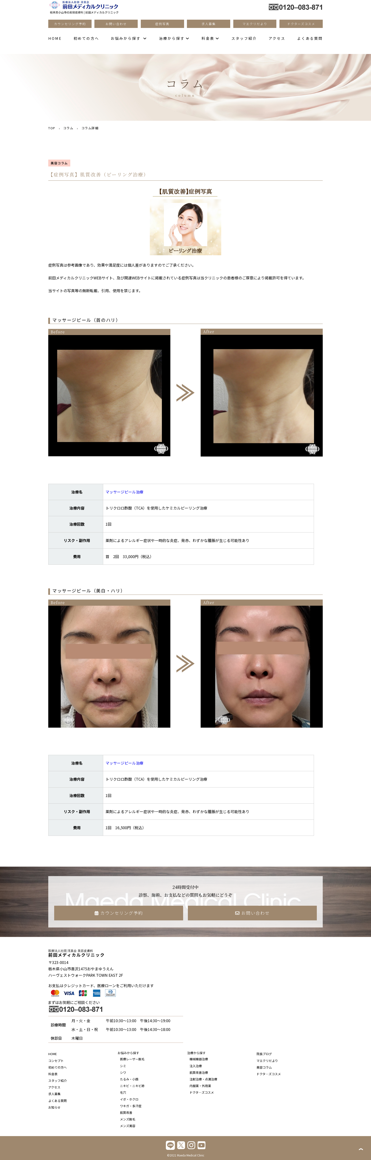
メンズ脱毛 (127, 1119)
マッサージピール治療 (124, 492)
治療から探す (174, 38)
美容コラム (264, 1067)
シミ (123, 1066)
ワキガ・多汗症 (130, 1106)
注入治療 (196, 1066)
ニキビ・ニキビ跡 (132, 1086)
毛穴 (123, 1092)
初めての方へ (86, 38)
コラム (68, 128)
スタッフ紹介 (244, 38)
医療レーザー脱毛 (132, 1059)
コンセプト (56, 1060)
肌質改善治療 (199, 1072)
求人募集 (54, 1094)
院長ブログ (264, 1054)
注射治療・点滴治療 (203, 1079)
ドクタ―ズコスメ (202, 1092)
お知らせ (54, 1107)
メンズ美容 (127, 1126)
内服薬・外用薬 (200, 1086)
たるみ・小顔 (129, 1079)
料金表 (211, 38)
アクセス (277, 38)
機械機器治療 (199, 1059)
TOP (51, 128)
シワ (123, 1072)
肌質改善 (126, 1112)
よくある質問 (310, 38)
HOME (55, 38)
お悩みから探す (129, 38)
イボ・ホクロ (129, 1099)
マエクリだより (267, 1060)
